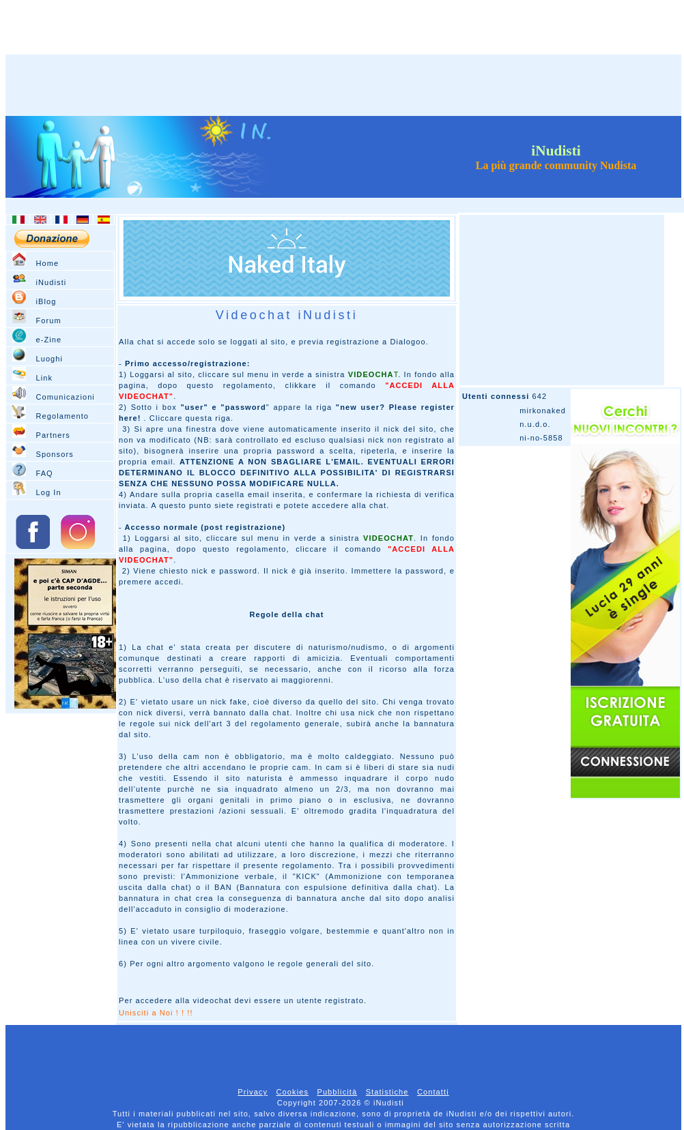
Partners (52, 435)
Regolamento (62, 416)
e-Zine (48, 340)
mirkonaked (542, 410)
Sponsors (54, 454)
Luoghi (49, 359)
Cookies (292, 1092)
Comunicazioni (64, 397)
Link (44, 378)
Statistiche (387, 1092)
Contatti (433, 1092)
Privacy (253, 1092)
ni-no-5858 (541, 438)
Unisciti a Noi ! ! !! (156, 1013)
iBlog (45, 301)
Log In (48, 492)
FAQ (44, 473)
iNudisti (50, 282)
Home (47, 263)
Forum (48, 320)
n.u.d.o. (535, 424)
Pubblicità (337, 1092)
